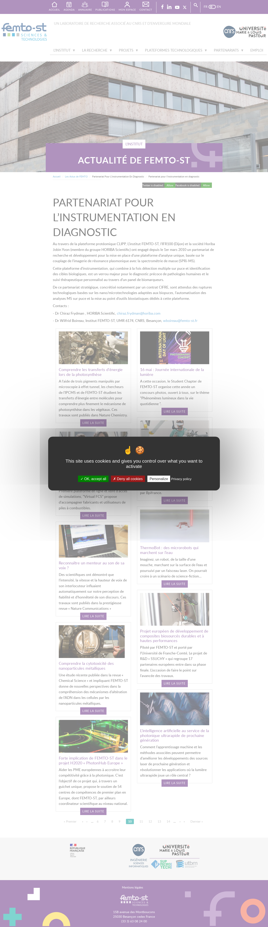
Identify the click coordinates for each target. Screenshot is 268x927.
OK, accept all (93, 479)
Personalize (159, 479)
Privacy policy (181, 479)
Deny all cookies (128, 479)
